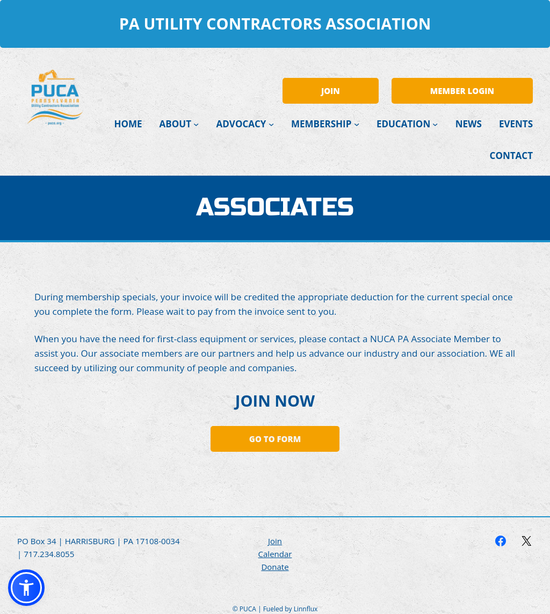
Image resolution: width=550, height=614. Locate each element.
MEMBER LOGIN (462, 90)
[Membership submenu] (356, 124)
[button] (26, 587)
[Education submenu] (435, 124)
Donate (274, 566)
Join (275, 541)
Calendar (275, 553)
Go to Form (275, 439)
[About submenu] (196, 124)
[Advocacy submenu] (271, 124)
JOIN (330, 90)
